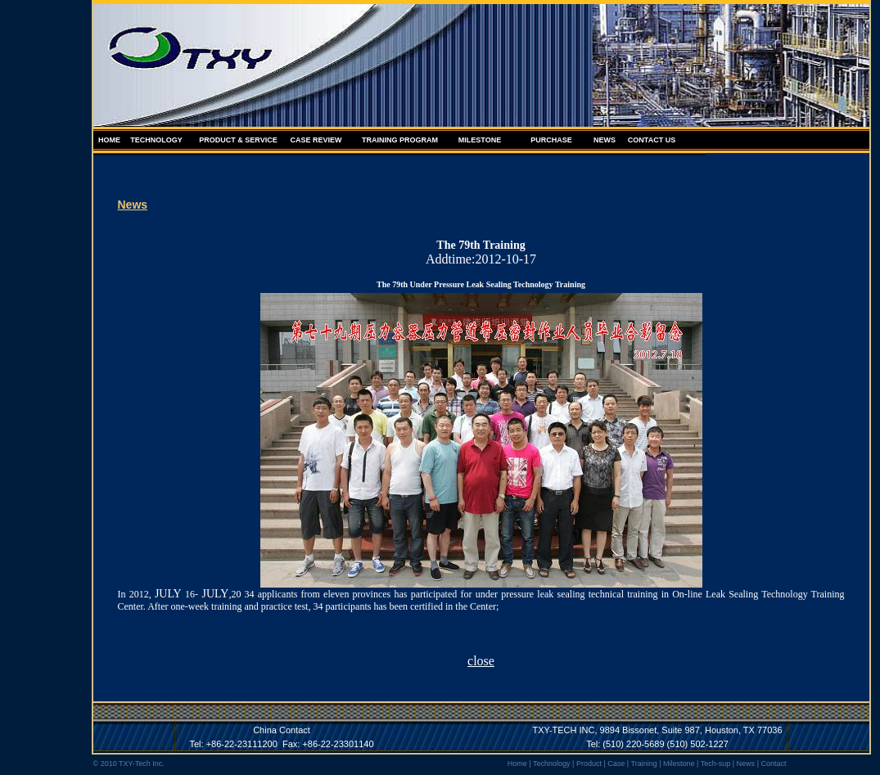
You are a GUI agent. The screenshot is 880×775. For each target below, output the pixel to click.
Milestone (679, 763)
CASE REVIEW (315, 140)
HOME (109, 140)
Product (589, 763)
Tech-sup (716, 763)
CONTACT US (651, 140)
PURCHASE (551, 140)
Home (517, 763)
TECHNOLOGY (156, 140)
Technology (552, 763)
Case (616, 763)
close (480, 661)
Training (643, 763)
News (746, 763)
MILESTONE (479, 140)
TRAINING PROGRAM (400, 140)
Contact (773, 763)
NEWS (604, 140)
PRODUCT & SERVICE (238, 140)
